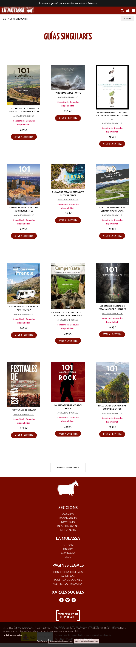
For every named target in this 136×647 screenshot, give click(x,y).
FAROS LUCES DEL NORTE (68, 92)
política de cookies (13, 635)
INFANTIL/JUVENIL (68, 525)
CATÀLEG (68, 514)
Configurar (42, 641)
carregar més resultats (68, 467)
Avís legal (68, 575)
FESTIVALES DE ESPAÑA (24, 410)
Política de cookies (68, 579)
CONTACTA (68, 552)
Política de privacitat (68, 583)
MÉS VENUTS (68, 529)
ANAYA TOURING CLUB (23, 116)
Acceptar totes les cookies (86, 641)
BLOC (68, 556)
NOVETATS (68, 522)
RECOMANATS (68, 518)
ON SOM (68, 548)
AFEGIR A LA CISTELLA (24, 137)
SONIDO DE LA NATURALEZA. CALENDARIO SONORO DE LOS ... (112, 115)
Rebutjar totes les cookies (61, 641)
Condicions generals (68, 571)
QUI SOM (68, 545)
